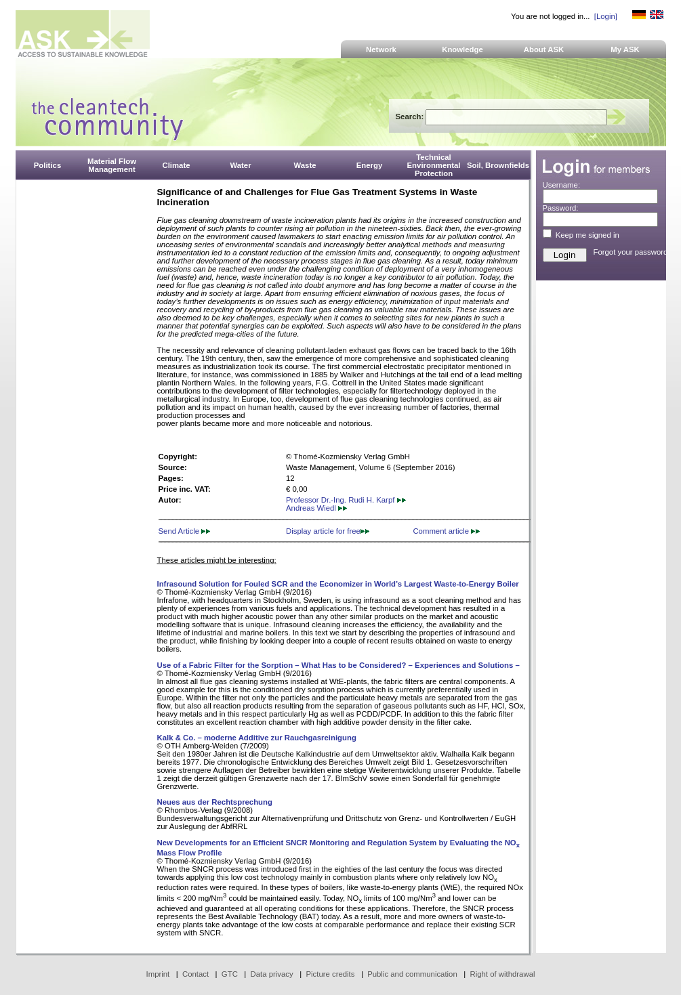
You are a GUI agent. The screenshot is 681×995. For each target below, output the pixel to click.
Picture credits (330, 974)
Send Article (185, 531)
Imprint (158, 974)
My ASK (625, 49)
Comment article (446, 531)
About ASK (544, 49)
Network (381, 49)
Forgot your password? (633, 252)
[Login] (605, 16)
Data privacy (272, 974)
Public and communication (412, 974)
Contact (195, 974)
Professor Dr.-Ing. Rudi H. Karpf (346, 500)
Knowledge (462, 49)
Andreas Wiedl (316, 508)
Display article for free (327, 531)
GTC (230, 974)
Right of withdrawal (502, 974)
